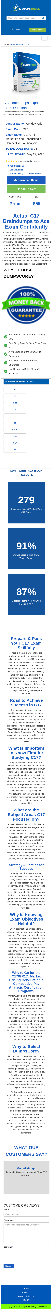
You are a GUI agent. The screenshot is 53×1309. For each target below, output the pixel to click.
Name (6, 1209)
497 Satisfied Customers (29, 161)
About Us (26, 1292)
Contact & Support (26, 1296)
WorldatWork (17, 44)
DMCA (26, 1300)
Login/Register (37, 29)
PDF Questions (15, 166)
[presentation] (25, 1254)
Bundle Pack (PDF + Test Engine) (24, 174)
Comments (9, 1220)
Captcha (8, 1247)
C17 (27, 44)
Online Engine (15, 170)
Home (6, 44)
